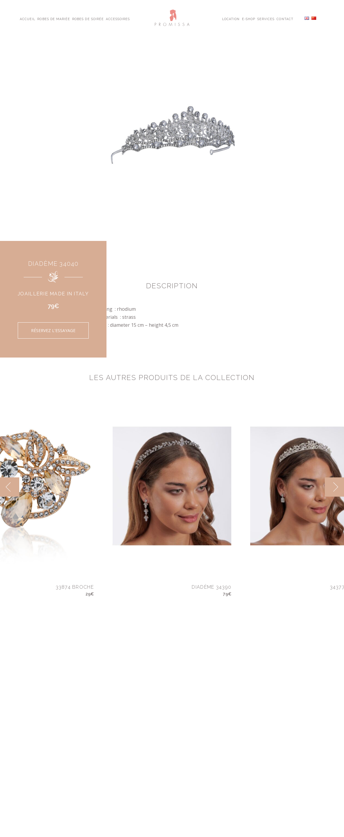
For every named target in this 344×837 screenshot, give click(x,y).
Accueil (27, 18)
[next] (334, 487)
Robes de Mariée (53, 18)
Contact (285, 18)
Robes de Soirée (88, 18)
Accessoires (118, 18)
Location (231, 18)
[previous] (9, 487)
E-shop (248, 18)
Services (265, 18)
